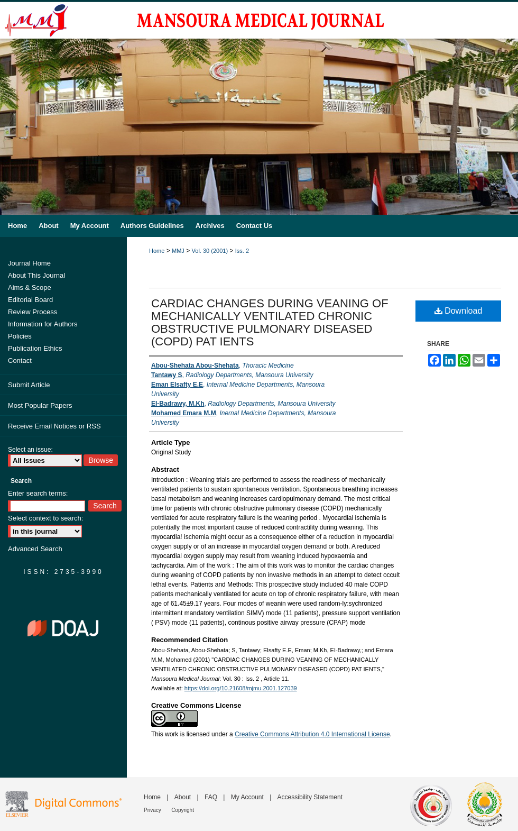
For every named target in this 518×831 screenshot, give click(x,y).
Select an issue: (30, 449)
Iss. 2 (242, 251)
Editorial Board (30, 300)
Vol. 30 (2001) (210, 251)
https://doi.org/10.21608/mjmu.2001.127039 (240, 688)
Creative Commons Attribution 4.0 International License (312, 734)
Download (458, 310)
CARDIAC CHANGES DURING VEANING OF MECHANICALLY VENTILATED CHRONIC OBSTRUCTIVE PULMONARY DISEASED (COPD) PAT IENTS (269, 322)
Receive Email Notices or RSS (54, 426)
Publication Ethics (35, 348)
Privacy (152, 810)
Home (156, 251)
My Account (247, 797)
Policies (20, 336)
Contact (20, 360)
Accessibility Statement (310, 797)
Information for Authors (43, 324)
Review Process (32, 312)
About (182, 797)
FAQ (211, 797)
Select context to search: (45, 518)
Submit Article (29, 385)
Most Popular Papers (40, 405)
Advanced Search (35, 549)
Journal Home (29, 263)
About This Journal (36, 275)
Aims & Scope (29, 287)
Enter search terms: (38, 493)
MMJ (178, 251)
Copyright (182, 810)
